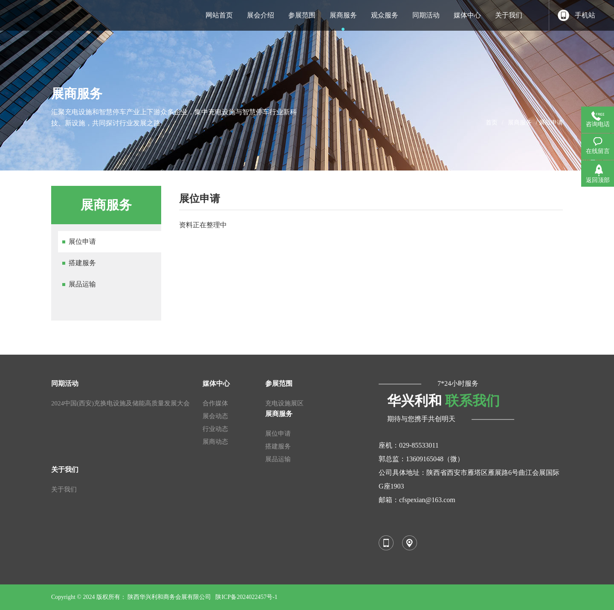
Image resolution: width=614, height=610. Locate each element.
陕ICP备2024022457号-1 (246, 597)
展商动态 (215, 441)
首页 (492, 122)
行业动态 (215, 428)
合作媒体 (215, 403)
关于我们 (64, 489)
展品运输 (82, 284)
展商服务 (520, 122)
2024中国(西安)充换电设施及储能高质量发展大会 (120, 403)
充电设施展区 (284, 403)
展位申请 (82, 241)
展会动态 (215, 416)
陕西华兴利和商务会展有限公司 (169, 597)
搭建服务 (82, 262)
